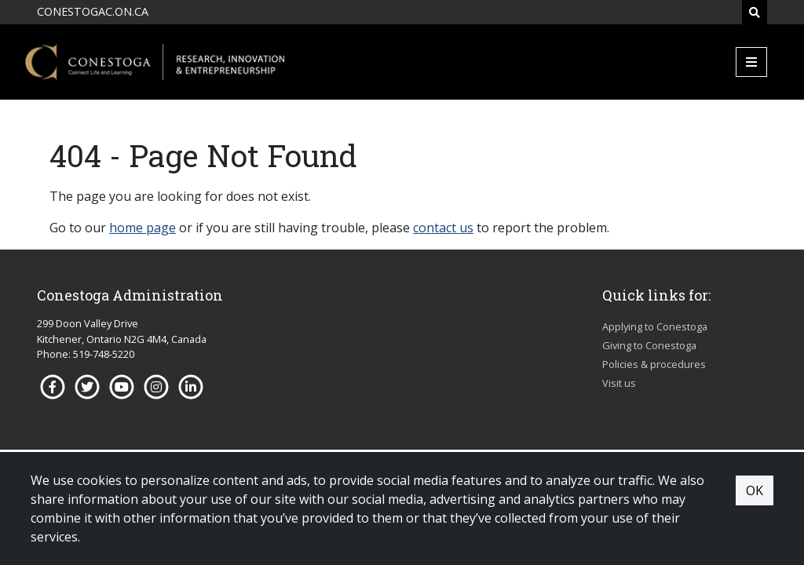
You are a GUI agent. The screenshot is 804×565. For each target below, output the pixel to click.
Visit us (619, 383)
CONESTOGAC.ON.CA (92, 11)
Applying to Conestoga (654, 326)
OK (754, 490)
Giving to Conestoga (649, 345)
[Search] (754, 12)
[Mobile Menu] (751, 62)
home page (142, 227)
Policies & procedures (654, 364)
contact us (443, 227)
